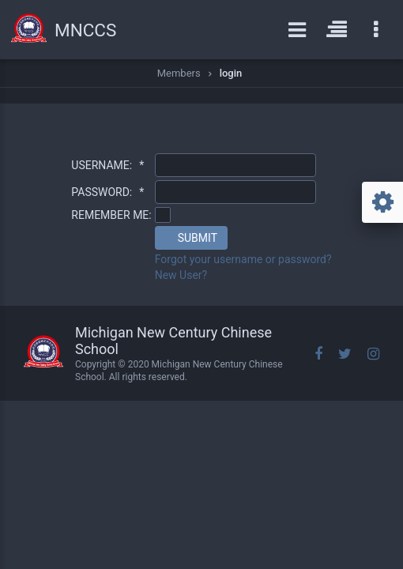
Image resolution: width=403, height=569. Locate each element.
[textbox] (235, 165)
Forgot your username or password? (243, 259)
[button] (191, 238)
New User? (181, 275)
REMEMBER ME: (111, 215)
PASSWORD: (107, 192)
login (231, 73)
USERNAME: (107, 165)
